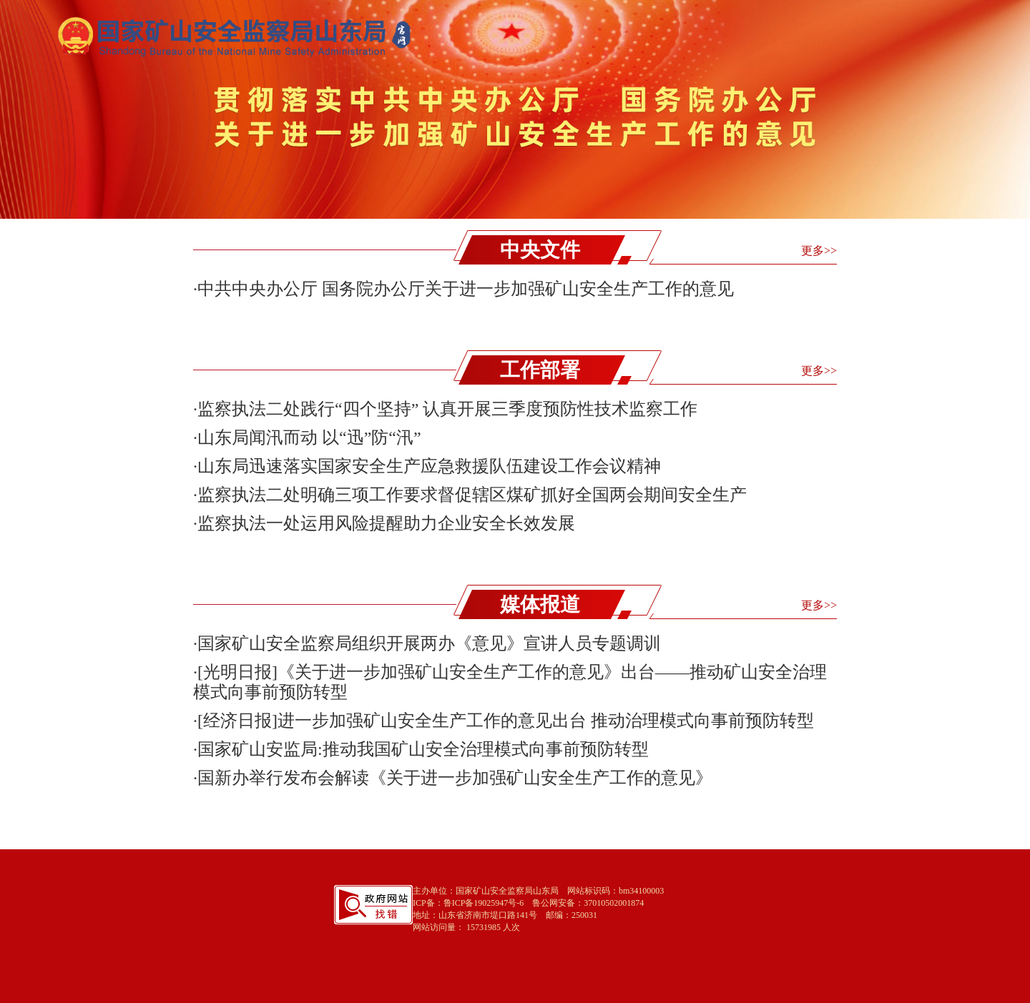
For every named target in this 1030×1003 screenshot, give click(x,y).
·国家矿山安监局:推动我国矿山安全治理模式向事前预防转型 (421, 749)
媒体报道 (540, 604)
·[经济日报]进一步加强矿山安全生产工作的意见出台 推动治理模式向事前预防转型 (503, 720)
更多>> (819, 250)
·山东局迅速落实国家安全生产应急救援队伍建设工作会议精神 (427, 466)
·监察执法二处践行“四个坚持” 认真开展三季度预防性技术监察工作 (445, 409)
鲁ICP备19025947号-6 (483, 903)
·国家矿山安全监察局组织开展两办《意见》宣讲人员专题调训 (427, 643)
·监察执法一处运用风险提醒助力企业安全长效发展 (384, 523)
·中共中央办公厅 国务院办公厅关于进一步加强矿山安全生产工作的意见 (463, 289)
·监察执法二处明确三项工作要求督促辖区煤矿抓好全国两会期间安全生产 (470, 494)
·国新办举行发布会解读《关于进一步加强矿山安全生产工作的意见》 (452, 778)
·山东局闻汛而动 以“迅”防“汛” (307, 437)
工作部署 (540, 370)
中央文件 (540, 250)
